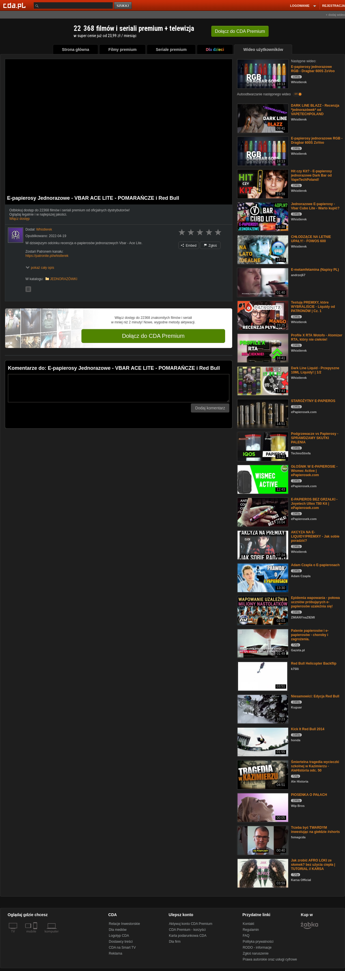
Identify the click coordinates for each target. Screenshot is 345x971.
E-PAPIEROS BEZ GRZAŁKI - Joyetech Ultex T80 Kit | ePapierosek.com (314, 503)
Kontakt (248, 924)
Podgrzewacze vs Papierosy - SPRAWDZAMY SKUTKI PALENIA (314, 438)
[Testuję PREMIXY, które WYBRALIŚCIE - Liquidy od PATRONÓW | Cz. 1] (262, 314)
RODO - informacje (257, 947)
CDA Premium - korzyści (187, 930)
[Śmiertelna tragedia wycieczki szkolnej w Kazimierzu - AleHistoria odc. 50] (262, 774)
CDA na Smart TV (122, 947)
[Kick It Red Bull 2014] (262, 741)
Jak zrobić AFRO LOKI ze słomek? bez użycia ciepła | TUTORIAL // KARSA (313, 864)
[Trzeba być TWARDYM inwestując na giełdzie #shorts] (262, 840)
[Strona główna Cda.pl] (15, 5)
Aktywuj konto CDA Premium (190, 924)
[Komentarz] (118, 388)
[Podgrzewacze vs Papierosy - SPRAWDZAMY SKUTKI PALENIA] (262, 446)
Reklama (115, 953)
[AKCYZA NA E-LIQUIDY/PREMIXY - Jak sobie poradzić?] (262, 544)
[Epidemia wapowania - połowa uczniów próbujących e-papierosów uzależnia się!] (262, 610)
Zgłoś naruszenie (255, 953)
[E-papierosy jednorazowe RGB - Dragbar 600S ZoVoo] (262, 73)
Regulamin (251, 930)
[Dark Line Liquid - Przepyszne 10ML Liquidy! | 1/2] (262, 380)
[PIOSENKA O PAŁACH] (262, 807)
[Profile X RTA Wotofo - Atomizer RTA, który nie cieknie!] (262, 347)
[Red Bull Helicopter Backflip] (262, 675)
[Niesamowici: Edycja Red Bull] (262, 708)
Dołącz (240, 31)
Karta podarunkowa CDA (187, 936)
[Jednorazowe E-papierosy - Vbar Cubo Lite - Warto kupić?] (262, 216)
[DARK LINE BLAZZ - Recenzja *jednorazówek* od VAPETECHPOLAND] (262, 118)
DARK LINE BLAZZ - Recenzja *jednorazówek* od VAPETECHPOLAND (315, 110)
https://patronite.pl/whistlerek (46, 256)
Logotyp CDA (119, 936)
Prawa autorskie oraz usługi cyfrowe (270, 959)
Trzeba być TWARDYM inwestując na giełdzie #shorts (315, 830)
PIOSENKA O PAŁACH (309, 795)
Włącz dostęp (19, 219)
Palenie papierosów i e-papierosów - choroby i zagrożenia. (310, 635)
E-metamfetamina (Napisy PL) (315, 270)
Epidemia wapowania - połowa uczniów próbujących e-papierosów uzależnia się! (315, 602)
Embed (188, 246)
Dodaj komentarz (210, 408)
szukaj (123, 6)
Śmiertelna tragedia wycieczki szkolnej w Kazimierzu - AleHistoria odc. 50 (315, 766)
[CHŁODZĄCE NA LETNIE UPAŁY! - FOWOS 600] (262, 249)
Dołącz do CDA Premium (153, 336)
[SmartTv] (36, 935)
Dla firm (174, 942)
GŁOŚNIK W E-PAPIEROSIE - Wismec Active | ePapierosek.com (314, 471)
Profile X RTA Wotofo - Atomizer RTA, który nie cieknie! (316, 337)
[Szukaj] (73, 5)
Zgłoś (210, 246)
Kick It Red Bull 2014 (307, 729)
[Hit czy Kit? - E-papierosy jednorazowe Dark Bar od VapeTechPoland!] (262, 183)
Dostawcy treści (121, 942)
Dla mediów (118, 930)
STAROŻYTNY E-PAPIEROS (313, 401)
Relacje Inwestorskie (124, 924)
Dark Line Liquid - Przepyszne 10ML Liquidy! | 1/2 (315, 370)
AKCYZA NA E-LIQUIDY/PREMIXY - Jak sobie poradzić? (315, 536)
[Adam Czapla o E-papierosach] (262, 577)
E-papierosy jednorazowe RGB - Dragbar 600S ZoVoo (313, 69)
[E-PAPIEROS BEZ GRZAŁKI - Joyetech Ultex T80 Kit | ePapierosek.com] (262, 511)
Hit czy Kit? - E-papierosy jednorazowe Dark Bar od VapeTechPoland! (311, 175)
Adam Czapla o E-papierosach (315, 565)
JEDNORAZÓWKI (63, 279)
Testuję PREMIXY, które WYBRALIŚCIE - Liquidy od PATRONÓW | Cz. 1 (313, 306)
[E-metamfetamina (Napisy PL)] (262, 282)
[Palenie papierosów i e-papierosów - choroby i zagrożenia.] (262, 643)
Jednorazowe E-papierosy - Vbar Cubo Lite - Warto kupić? (315, 206)
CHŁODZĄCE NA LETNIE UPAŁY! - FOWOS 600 (311, 239)
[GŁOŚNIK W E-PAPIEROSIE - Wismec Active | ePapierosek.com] (262, 479)
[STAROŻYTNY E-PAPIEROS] (262, 413)
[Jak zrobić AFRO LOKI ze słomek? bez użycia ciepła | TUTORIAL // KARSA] (262, 872)
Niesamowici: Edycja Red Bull (315, 696)
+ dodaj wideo (335, 14)
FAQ (246, 936)
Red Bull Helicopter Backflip (314, 663)
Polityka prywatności (258, 942)
